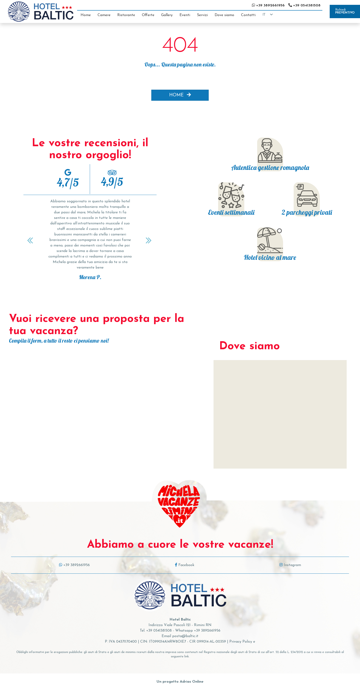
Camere (104, 15)
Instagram (290, 565)
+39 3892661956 (74, 565)
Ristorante (126, 15)
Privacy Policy (240, 642)
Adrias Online (191, 682)
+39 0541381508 (159, 631)
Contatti (248, 15)
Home (86, 15)
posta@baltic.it (185, 636)
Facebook (184, 565)
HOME (180, 94)
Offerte (148, 15)
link (186, 656)
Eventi (185, 15)
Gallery (167, 15)
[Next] (149, 240)
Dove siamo (224, 15)
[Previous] (31, 240)
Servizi (202, 15)
